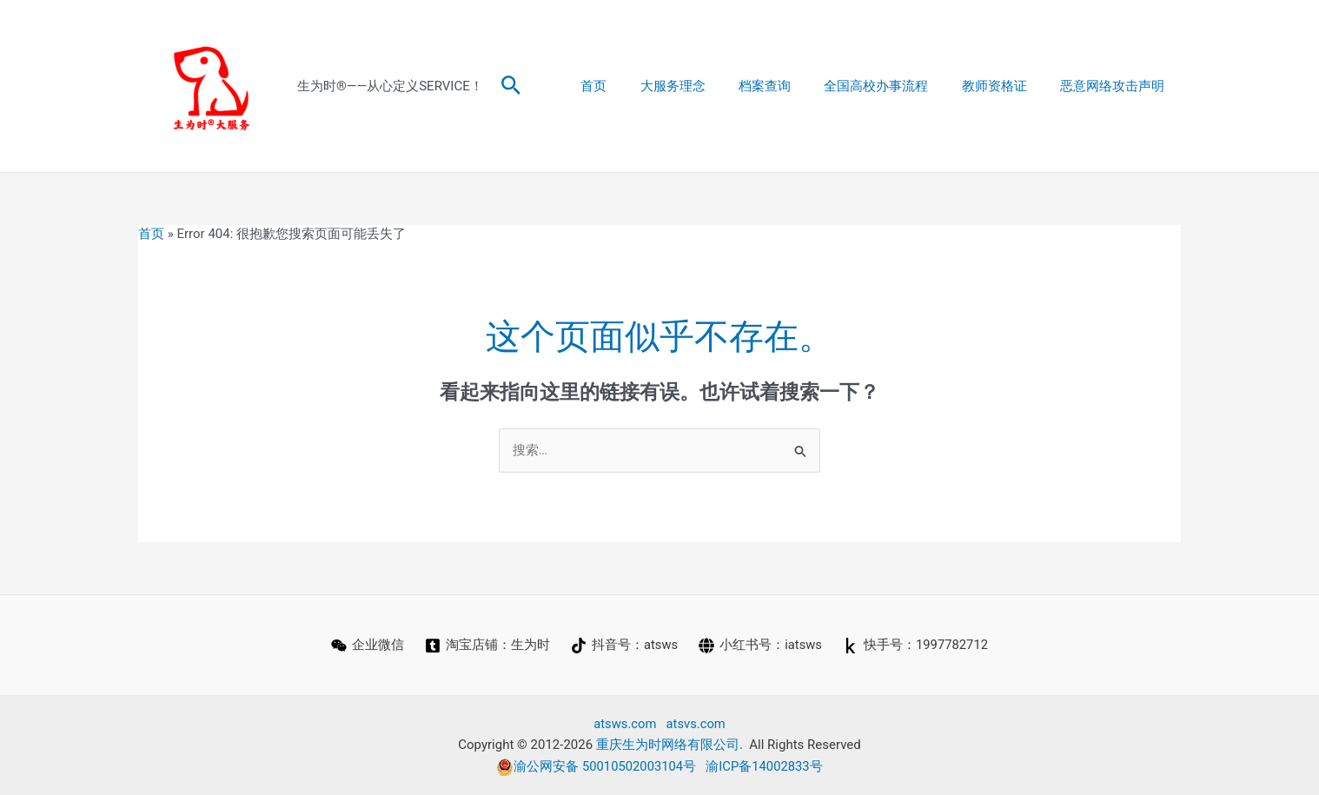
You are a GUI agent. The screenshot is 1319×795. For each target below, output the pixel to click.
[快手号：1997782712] (916, 645)
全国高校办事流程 (894, 86)
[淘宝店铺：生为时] (486, 645)
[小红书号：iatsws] (760, 645)
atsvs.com (696, 724)
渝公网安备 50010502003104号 (596, 766)
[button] (511, 86)
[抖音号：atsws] (624, 645)
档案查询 (790, 86)
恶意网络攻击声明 (1116, 86)
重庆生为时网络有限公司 (667, 745)
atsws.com (624, 724)
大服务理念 (705, 86)
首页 (633, 86)
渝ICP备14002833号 (765, 766)
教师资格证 (1004, 86)
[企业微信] (366, 645)
